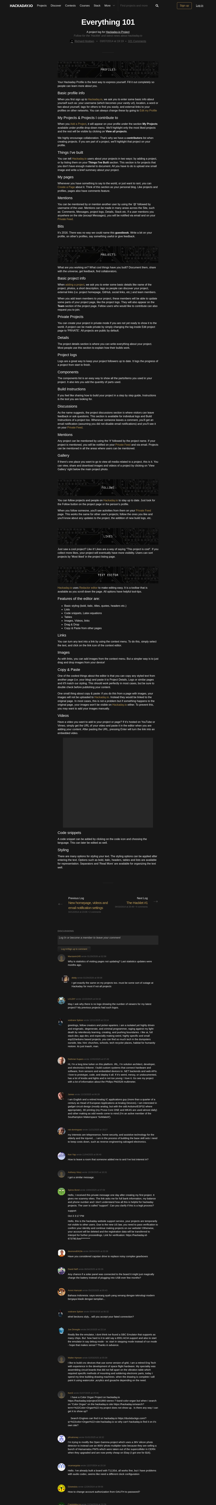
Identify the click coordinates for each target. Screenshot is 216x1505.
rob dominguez (75, 1135)
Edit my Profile (148, 110)
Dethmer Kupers (75, 1064)
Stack (97, 5)
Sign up (184, 5)
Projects (42, 5)
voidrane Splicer (75, 1025)
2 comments (95, 917)
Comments (137, 41)
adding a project (74, 284)
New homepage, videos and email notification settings (85, 908)
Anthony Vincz (75, 1177)
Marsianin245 (74, 961)
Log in (199, 5)
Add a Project (78, 123)
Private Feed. (66, 219)
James (71, 1099)
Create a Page (66, 187)
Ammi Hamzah (75, 1295)
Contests (70, 5)
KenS (70, 1398)
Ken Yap (72, 1159)
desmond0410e (75, 1256)
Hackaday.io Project (117, 32)
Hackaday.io (95, 99)
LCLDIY (71, 1004)
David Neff (73, 1274)
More (110, 6)
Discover (56, 5)
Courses (85, 5)
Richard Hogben (82, 41)
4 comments (142, 906)
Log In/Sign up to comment (74, 954)
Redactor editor (88, 587)
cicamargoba (74, 1470)
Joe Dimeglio (74, 1334)
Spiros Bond (74, 1195)
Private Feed (75, 427)
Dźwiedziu (73, 1492)
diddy (74, 983)
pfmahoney (73, 1442)
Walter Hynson (75, 1363)
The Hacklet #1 (136, 903)
